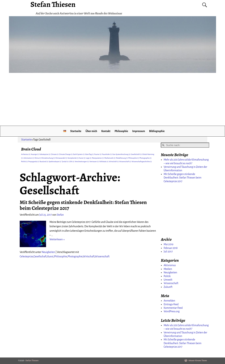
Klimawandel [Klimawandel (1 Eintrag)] (61, 158)
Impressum (138, 131)
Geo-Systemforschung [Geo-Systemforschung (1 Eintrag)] (121, 154)
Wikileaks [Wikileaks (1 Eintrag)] (104, 161)
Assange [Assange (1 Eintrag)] (35, 154)
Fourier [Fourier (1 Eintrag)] (97, 154)
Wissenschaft (102, 256)
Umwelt (168, 279)
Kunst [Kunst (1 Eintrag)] (82, 158)
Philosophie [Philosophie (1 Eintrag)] (133, 158)
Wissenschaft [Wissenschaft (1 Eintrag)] (125, 161)
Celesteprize (26, 256)
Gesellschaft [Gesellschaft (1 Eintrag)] (136, 154)
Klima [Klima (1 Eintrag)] (38, 158)
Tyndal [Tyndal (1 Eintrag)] (65, 161)
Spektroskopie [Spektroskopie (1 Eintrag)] (55, 161)
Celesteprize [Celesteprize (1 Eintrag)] (44, 154)
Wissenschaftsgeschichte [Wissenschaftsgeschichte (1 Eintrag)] (141, 161)
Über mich (91, 131)
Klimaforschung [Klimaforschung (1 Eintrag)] (48, 158)
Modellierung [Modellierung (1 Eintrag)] (122, 158)
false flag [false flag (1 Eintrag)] (89, 154)
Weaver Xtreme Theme (197, 360)
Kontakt (105, 131)
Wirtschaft (89, 256)
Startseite (75, 131)
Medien (168, 269)
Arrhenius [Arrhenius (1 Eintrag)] (25, 154)
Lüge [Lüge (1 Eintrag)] (89, 158)
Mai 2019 (168, 244)
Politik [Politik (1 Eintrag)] (24, 161)
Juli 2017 (168, 251)
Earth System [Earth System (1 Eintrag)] (79, 154)
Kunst (50, 256)
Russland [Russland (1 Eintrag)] (44, 161)
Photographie (75, 256)
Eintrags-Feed (171, 304)
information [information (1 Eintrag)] (28, 158)
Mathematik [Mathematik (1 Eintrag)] (109, 158)
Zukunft (168, 286)
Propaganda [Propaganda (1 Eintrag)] (33, 161)
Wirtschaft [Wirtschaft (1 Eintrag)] (114, 161)
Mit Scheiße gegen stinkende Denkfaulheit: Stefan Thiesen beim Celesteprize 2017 (83, 205)
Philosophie (121, 131)
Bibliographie (157, 131)
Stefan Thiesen (31, 360)
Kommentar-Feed (173, 307)
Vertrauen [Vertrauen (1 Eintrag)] (94, 161)
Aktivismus (170, 265)
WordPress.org (172, 311)
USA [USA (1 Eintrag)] (71, 161)
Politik (167, 276)
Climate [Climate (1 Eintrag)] (55, 154)
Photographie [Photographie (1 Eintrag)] (145, 158)
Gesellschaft (40, 256)
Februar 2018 (171, 248)
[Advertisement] (112, 99)
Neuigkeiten (48, 252)
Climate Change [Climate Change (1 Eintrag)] (66, 154)
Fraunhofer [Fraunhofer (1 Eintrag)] (107, 154)
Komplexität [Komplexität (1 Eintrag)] (73, 158)
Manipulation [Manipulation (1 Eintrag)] (98, 158)
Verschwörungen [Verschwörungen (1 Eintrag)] (82, 161)
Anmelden (169, 300)
